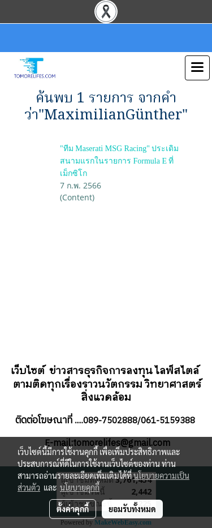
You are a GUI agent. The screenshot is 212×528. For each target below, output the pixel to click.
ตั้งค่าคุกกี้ (73, 509)
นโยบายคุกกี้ (79, 487)
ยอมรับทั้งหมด (132, 509)
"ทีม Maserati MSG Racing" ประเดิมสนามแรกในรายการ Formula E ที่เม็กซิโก (119, 161)
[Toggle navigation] (197, 67)
